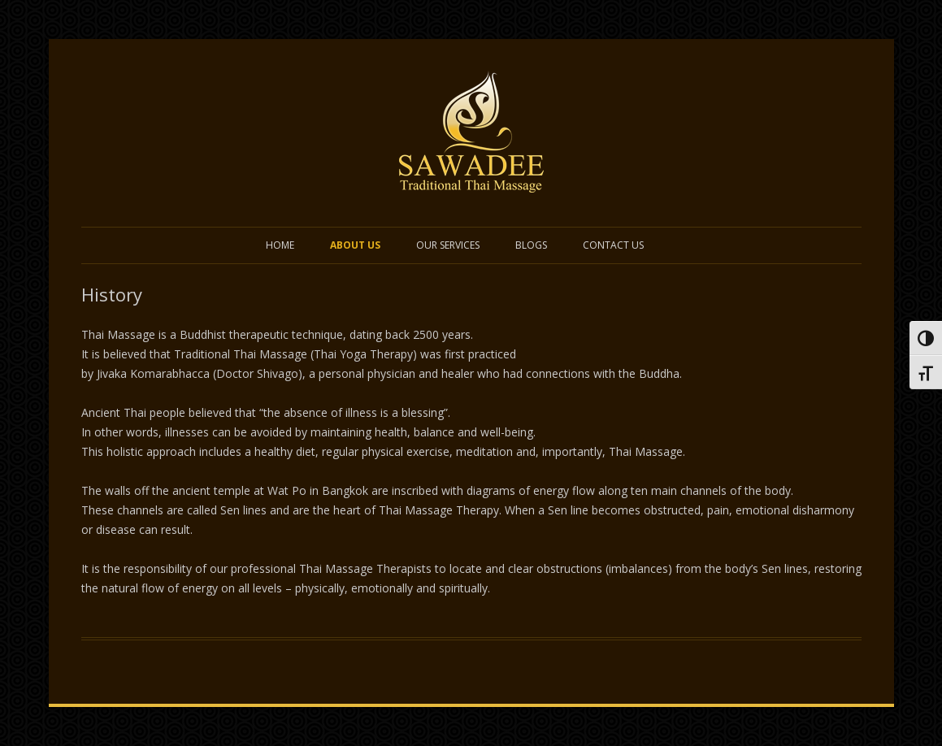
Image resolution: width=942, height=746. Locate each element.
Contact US (613, 245)
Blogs (531, 245)
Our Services (448, 245)
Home (280, 245)
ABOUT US (355, 245)
